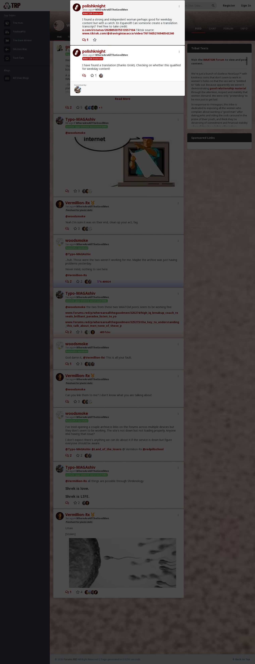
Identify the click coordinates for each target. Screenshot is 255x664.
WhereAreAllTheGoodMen (111, 9)
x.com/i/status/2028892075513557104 (108, 30)
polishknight (94, 6)
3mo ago (87, 9)
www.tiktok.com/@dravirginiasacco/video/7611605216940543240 (128, 33)
